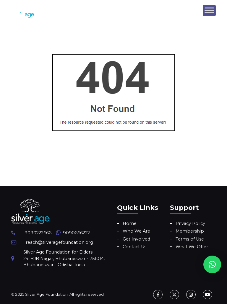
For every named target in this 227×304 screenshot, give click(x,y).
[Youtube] (207, 294)
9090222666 (38, 233)
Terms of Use (190, 239)
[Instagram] (191, 294)
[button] (212, 264)
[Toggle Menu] (209, 10)
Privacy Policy (190, 223)
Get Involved (136, 239)
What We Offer (192, 246)
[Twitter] (174, 294)
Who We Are (136, 231)
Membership (190, 231)
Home (130, 223)
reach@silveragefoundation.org (59, 242)
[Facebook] (158, 294)
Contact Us (134, 246)
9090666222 (76, 233)
